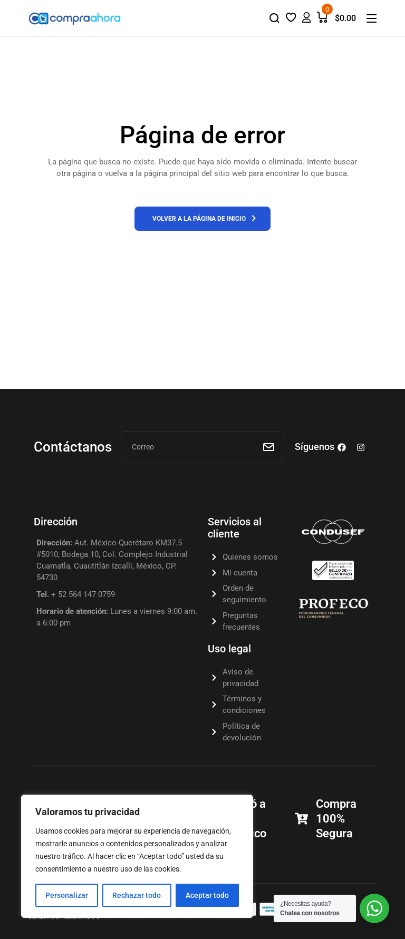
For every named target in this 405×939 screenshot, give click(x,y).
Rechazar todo (136, 895)
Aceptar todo (207, 895)
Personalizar (66, 895)
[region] (137, 856)
